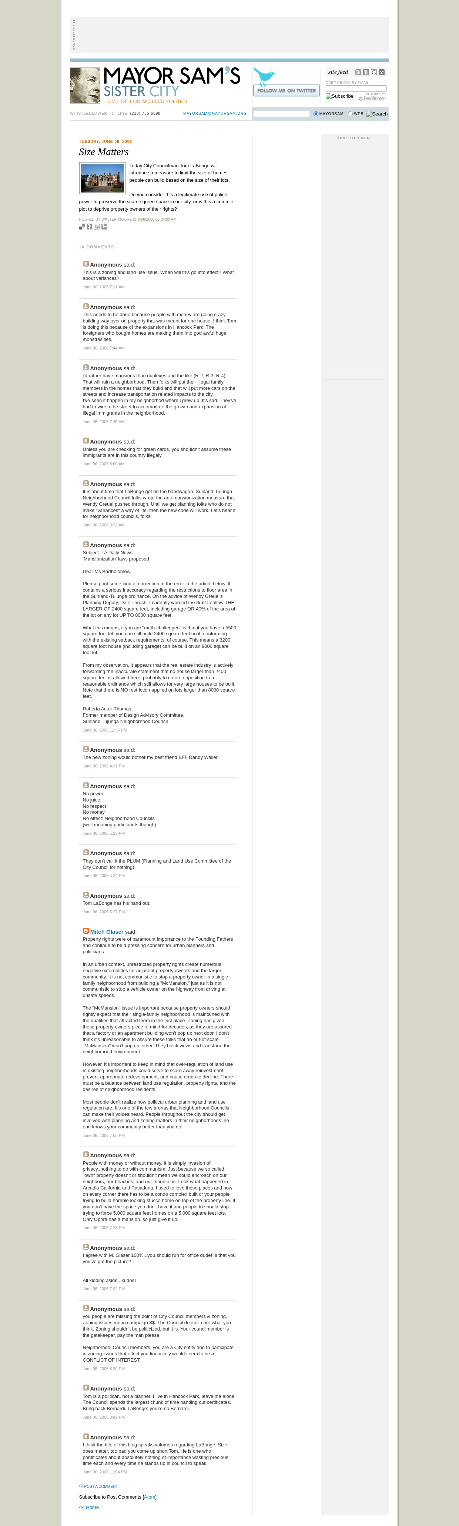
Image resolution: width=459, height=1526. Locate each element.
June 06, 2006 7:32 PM (104, 1288)
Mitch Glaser (107, 931)
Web (358, 114)
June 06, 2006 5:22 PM (104, 833)
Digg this (97, 227)
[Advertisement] (229, 34)
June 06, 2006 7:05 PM (104, 1135)
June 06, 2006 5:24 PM (104, 875)
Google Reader (374, 72)
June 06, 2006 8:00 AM (104, 464)
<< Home (89, 1507)
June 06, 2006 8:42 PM (104, 1417)
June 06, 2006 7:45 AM (104, 421)
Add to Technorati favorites (104, 227)
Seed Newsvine (89, 227)
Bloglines (366, 72)
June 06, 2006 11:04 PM (105, 1472)
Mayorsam (331, 114)
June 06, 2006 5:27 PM (104, 912)
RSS (358, 72)
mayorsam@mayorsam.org (215, 113)
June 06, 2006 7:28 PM (104, 1227)
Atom (149, 1497)
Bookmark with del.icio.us (82, 227)
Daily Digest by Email (347, 83)
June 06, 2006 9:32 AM (104, 525)
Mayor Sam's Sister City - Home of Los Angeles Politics (160, 84)
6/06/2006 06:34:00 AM (157, 219)
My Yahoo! (382, 72)
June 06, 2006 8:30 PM (104, 1368)
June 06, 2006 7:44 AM (104, 348)
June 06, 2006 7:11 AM (104, 287)
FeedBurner (372, 97)
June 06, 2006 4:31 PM (104, 766)
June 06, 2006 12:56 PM (105, 730)
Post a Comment (101, 1487)
